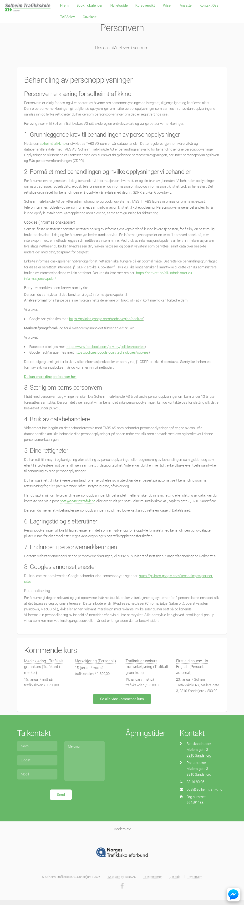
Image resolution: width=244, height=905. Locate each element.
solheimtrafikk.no (52, 143)
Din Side (174, 877)
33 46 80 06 (195, 782)
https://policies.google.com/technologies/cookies (106, 319)
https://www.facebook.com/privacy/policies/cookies (105, 347)
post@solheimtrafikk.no (77, 501)
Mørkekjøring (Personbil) (95, 661)
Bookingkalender (89, 5)
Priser (167, 5)
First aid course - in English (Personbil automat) (192, 667)
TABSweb (113, 877)
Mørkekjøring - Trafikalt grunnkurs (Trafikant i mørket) (43, 667)
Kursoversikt (145, 5)
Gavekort (90, 17)
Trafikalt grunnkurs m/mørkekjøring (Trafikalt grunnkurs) (147, 667)
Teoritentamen (152, 877)
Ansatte (186, 5)
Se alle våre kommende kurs (122, 699)
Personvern (195, 877)
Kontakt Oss (209, 5)
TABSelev (67, 17)
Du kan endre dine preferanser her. (50, 377)
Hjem (64, 5)
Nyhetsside (119, 5)
